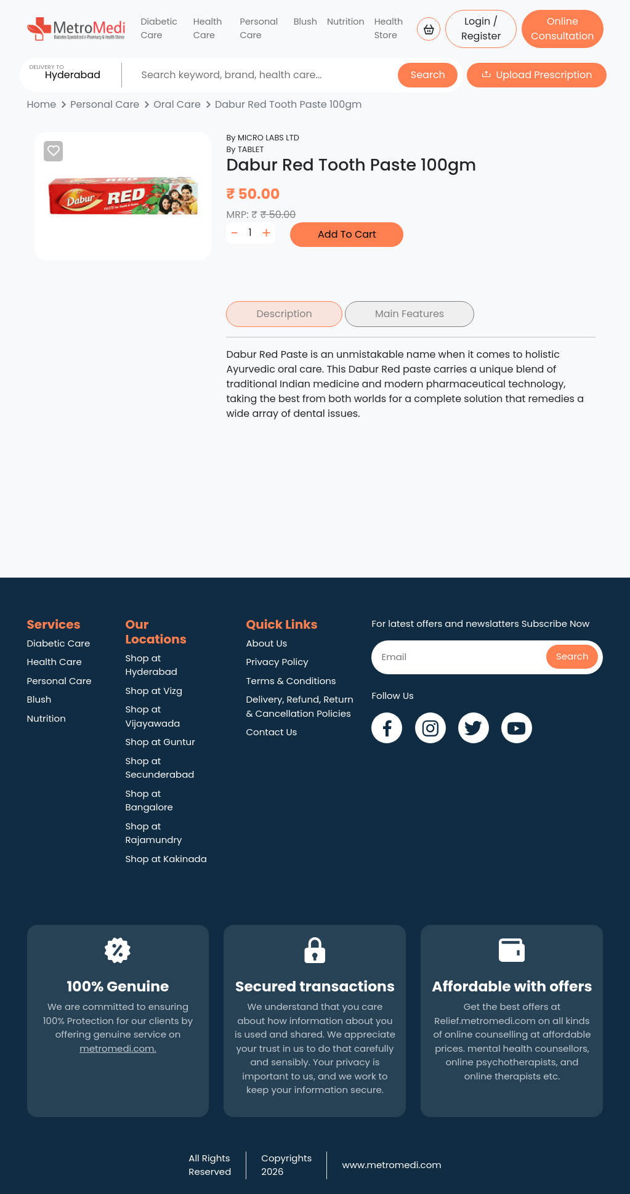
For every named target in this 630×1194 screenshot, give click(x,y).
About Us (266, 643)
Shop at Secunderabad (160, 767)
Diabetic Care (158, 28)
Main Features (409, 314)
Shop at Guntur (160, 741)
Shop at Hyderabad (151, 665)
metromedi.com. (117, 1048)
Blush (305, 21)
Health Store (388, 28)
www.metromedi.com (391, 1164)
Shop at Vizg (154, 690)
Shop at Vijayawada (153, 716)
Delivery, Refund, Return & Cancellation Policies (299, 706)
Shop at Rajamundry (154, 833)
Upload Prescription (544, 75)
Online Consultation (562, 28)
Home (42, 104)
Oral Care (177, 104)
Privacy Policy (277, 661)
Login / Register (481, 28)
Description (284, 314)
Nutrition (346, 21)
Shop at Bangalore (149, 800)
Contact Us (271, 731)
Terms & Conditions (291, 680)
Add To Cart (347, 234)
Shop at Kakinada (166, 858)
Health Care (207, 28)
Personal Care (259, 28)
